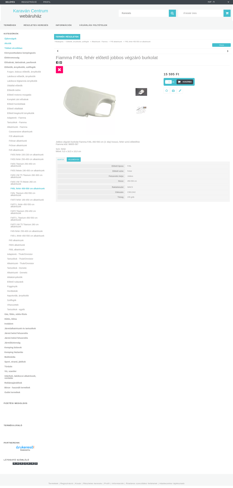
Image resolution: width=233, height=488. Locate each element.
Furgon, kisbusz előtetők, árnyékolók (24, 72)
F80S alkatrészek (17, 245)
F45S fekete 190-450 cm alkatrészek (27, 170)
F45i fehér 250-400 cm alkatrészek (27, 231)
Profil (107, 483)
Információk (118, 483)
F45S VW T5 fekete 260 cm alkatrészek (23, 183)
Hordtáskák (12, 291)
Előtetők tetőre (14, 90)
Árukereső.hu (25, 450)
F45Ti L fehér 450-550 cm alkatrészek (22, 205)
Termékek (53, 483)
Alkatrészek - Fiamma (99, 41)
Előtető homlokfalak (16, 104)
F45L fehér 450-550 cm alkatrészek (28, 188)
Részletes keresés (92, 483)
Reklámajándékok (13, 383)
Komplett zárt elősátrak (17, 99)
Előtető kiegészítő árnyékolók (20, 113)
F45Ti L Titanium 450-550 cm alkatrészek (24, 219)
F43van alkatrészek (18, 145)
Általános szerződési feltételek (141, 483)
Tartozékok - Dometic (17, 268)
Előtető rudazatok (15, 282)
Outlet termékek (12, 392)
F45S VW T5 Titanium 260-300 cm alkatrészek (26, 176)
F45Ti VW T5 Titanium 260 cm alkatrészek (24, 225)
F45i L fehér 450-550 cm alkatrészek (27, 236)
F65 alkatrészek (16, 240)
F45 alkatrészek (116, 41)
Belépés (10, 2)
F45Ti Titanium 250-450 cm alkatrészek (23, 212)
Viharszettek (13, 305)
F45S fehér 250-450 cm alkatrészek (27, 159)
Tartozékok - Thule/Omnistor (20, 259)
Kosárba (187, 82)
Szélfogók (11, 300)
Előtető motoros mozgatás (19, 95)
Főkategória (59, 41)
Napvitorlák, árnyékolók (18, 295)
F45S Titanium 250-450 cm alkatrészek (23, 165)
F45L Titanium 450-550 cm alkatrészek (23, 194)
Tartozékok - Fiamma (17, 122)
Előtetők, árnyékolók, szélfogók (77, 41)
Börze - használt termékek (17, 387)
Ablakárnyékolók (14, 277)
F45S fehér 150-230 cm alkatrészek (27, 154)
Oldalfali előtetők (15, 85)
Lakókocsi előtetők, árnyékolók (21, 76)
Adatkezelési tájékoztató (172, 483)
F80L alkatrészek (17, 249)
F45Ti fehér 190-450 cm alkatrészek (27, 200)
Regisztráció (66, 483)
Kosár (78, 483)
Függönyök (12, 286)
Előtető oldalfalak (15, 108)
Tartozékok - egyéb (16, 309)
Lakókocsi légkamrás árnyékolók (22, 81)
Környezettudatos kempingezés (20, 53)
